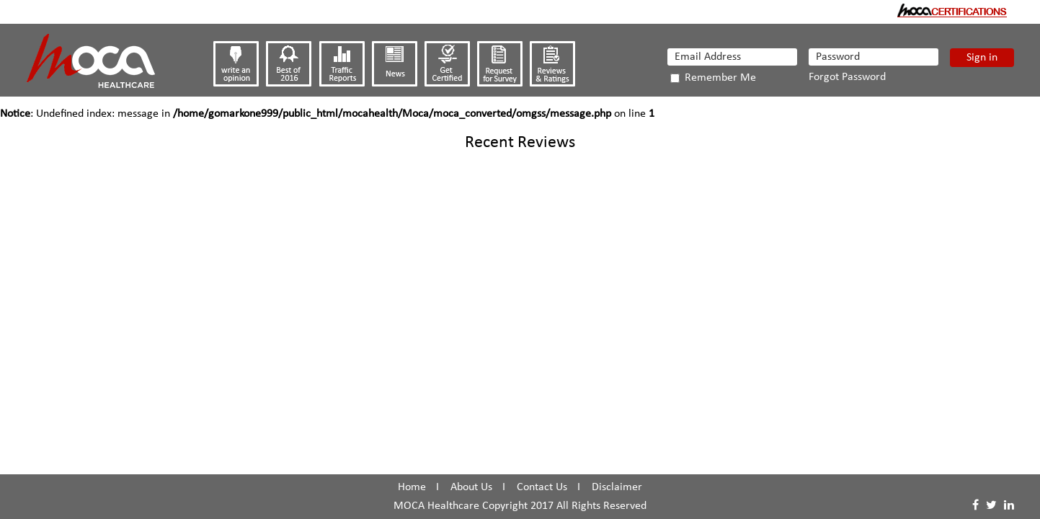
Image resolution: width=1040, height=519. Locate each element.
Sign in (981, 57)
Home (412, 487)
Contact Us (542, 487)
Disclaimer (617, 487)
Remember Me (713, 78)
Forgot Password (847, 77)
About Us (471, 487)
